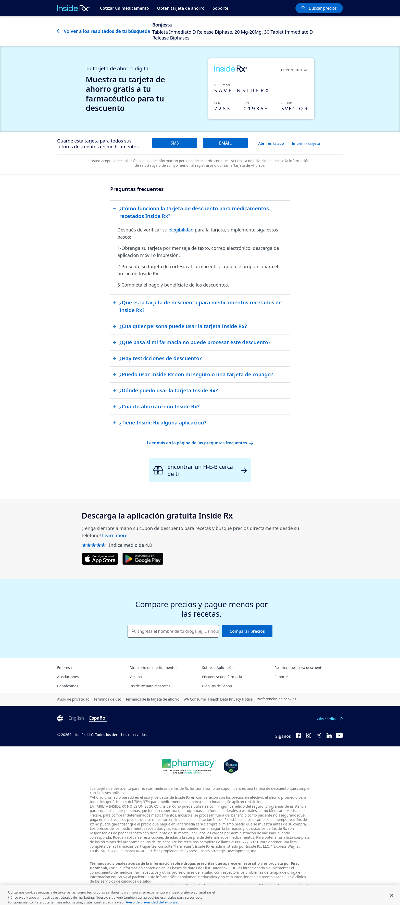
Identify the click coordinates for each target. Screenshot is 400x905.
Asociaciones (68, 676)
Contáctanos (67, 685)
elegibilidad (181, 230)
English (76, 718)
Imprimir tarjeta (306, 143)
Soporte (220, 8)
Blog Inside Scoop (217, 685)
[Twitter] (318, 735)
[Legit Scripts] (231, 766)
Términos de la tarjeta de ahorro (153, 699)
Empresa (64, 667)
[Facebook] (298, 735)
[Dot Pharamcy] (189, 766)
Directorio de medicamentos (153, 667)
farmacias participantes (136, 846)
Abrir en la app (271, 143)
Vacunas (137, 676)
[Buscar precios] (319, 8)
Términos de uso (107, 699)
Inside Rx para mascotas (150, 685)
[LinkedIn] (329, 735)
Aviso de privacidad (73, 699)
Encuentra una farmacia (222, 676)
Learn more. (115, 535)
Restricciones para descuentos (299, 667)
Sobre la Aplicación (218, 667)
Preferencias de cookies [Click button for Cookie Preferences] (276, 698)
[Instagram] (308, 735)
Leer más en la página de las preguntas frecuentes (200, 443)
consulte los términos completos (190, 841)
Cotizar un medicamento (124, 8)
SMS (174, 143)
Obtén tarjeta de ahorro (181, 8)
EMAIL (225, 143)
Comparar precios (247, 631)
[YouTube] (339, 735)
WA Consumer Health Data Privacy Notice (218, 699)
